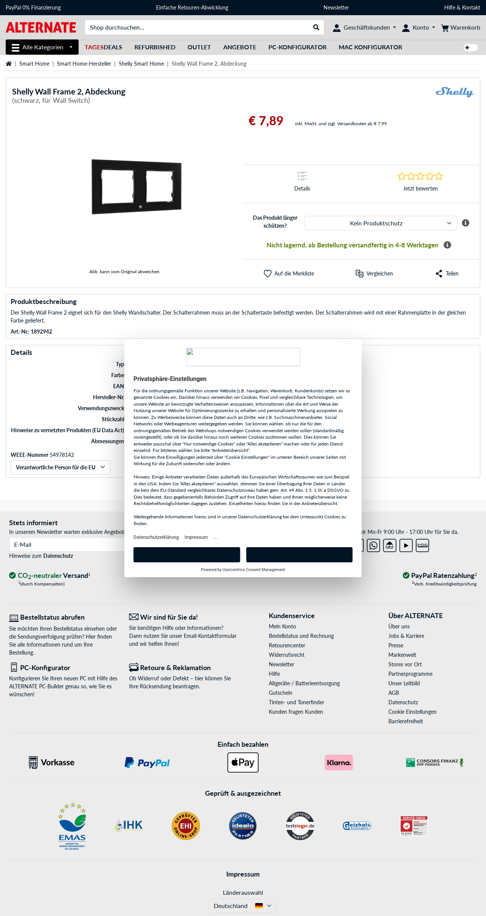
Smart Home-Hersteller (84, 63)
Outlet (199, 46)
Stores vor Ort (405, 664)
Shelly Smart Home (141, 63)
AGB (393, 692)
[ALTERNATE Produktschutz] (381, 223)
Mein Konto (282, 626)
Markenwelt (402, 655)
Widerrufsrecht (287, 655)
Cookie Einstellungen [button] (412, 711)
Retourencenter (287, 645)
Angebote (239, 46)
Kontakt (471, 7)
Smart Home (34, 63)
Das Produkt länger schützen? (275, 221)
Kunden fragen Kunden (296, 711)
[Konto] (418, 27)
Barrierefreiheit (405, 721)
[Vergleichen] (374, 274)
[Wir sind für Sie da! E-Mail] (183, 617)
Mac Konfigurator (370, 46)
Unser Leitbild (404, 683)
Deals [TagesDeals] (103, 46)
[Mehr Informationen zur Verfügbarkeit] (447, 245)
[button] (289, 274)
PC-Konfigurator (297, 46)
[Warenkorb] (460, 27)
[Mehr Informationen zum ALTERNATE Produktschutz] (465, 223)
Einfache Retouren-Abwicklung (192, 7)
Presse (395, 645)
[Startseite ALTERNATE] (41, 26)
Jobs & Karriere (406, 636)
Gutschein (280, 692)
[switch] (471, 47)
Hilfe (449, 7)
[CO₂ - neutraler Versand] (49, 576)
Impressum (243, 874)
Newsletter (336, 7)
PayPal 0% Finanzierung (33, 7)
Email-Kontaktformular (210, 636)
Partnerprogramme (410, 673)
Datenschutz (58, 555)
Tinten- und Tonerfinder (296, 702)
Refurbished (154, 46)
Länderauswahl (243, 892)
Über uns (399, 626)
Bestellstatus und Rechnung (301, 636)
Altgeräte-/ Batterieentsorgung (304, 683)
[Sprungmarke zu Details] (302, 184)
